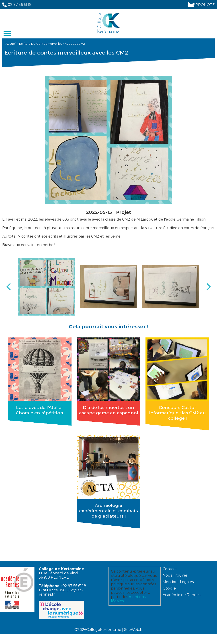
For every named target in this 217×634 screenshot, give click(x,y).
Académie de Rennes (181, 595)
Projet (123, 212)
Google (169, 588)
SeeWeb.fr (133, 630)
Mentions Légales (178, 582)
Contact (170, 569)
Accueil (11, 43)
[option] (46, 287)
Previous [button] (8, 286)
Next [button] (208, 286)
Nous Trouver (175, 575)
